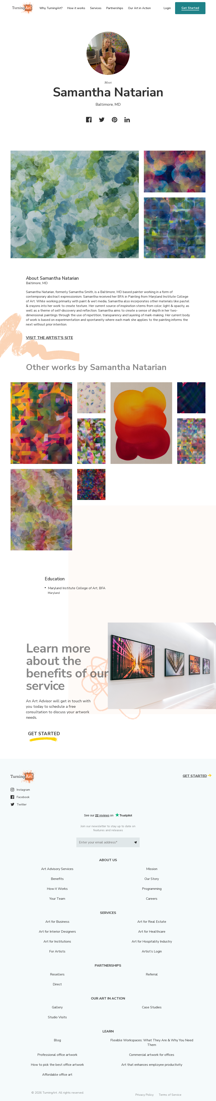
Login (167, 8)
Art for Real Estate (151, 921)
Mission (151, 869)
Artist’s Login (152, 951)
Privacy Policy (144, 1095)
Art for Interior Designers (57, 931)
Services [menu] (95, 8)
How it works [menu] (76, 8)
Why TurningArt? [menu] (50, 8)
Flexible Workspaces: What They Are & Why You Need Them (151, 1042)
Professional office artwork (57, 1054)
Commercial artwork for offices (151, 1054)
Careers (151, 898)
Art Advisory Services (57, 869)
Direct (57, 984)
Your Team (57, 898)
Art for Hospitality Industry (152, 941)
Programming (152, 888)
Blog (57, 1040)
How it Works (57, 888)
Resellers (57, 974)
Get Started (190, 8)
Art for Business (57, 921)
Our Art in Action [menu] (139, 8)
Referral (152, 974)
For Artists (57, 951)
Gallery (57, 1007)
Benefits (57, 879)
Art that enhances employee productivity (151, 1064)
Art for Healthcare (151, 931)
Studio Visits (57, 1017)
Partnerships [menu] (114, 8)
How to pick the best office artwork (57, 1064)
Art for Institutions (57, 941)
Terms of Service (170, 1095)
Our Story (151, 879)
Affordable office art (57, 1074)
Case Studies (152, 1007)
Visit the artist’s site (49, 337)
